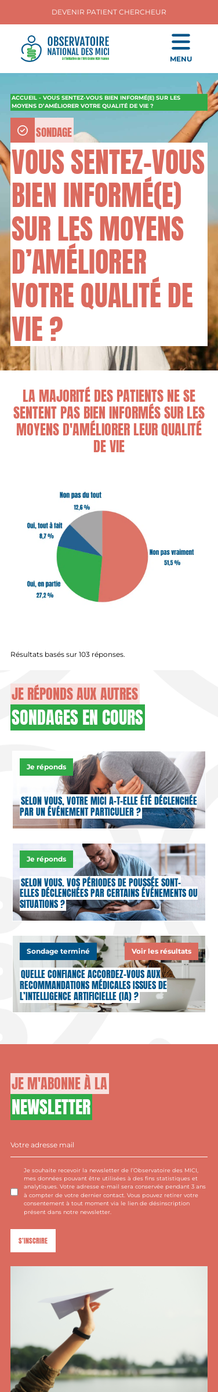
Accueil (24, 98)
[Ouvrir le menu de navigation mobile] (181, 48)
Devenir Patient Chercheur (109, 12)
